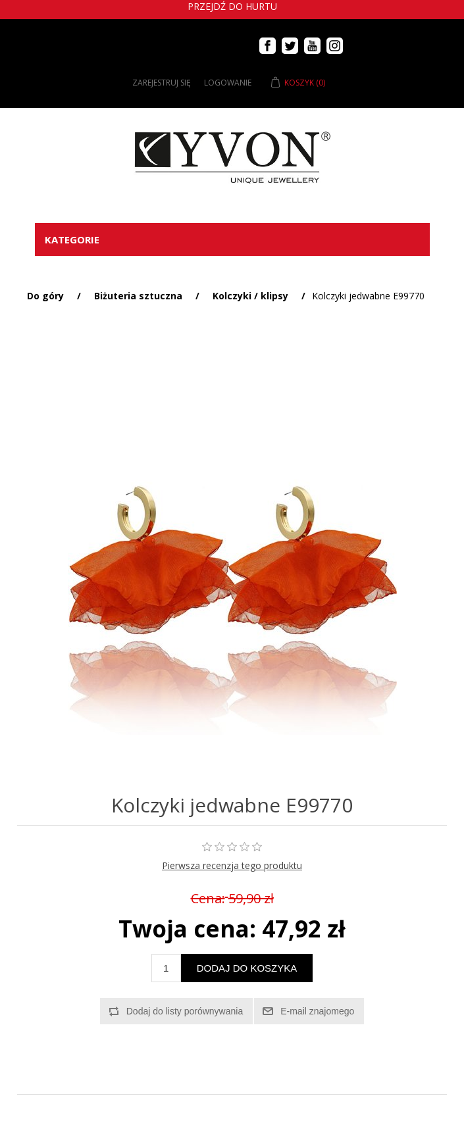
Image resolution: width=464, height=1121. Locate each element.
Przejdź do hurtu (232, 6)
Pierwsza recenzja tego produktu (232, 865)
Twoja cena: (187, 928)
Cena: (208, 898)
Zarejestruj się (161, 82)
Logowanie (227, 82)
